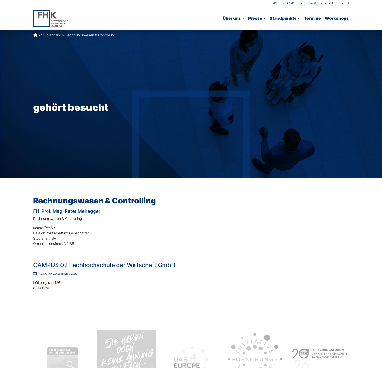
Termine (312, 18)
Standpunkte (283, 18)
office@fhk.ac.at (316, 3)
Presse (255, 18)
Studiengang (51, 35)
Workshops (337, 18)
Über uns (232, 18)
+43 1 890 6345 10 (285, 3)
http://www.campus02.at (55, 273)
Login (336, 3)
